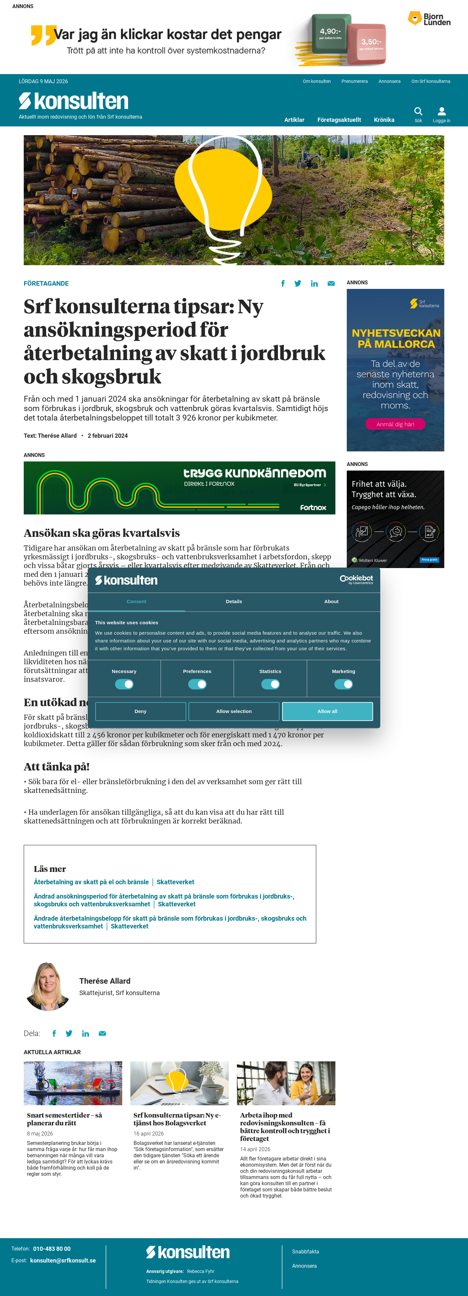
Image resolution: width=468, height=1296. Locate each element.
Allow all (327, 711)
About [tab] (331, 601)
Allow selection (234, 711)
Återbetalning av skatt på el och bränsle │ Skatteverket (114, 882)
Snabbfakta (305, 1252)
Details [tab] (234, 601)
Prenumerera (355, 81)
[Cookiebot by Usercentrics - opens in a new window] (344, 580)
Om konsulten (317, 81)
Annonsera (390, 81)
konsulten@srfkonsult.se (63, 1260)
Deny (141, 711)
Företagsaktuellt (339, 119)
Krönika (384, 119)
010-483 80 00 (52, 1248)
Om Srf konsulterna (430, 81)
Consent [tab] (137, 601)
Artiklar (294, 119)
